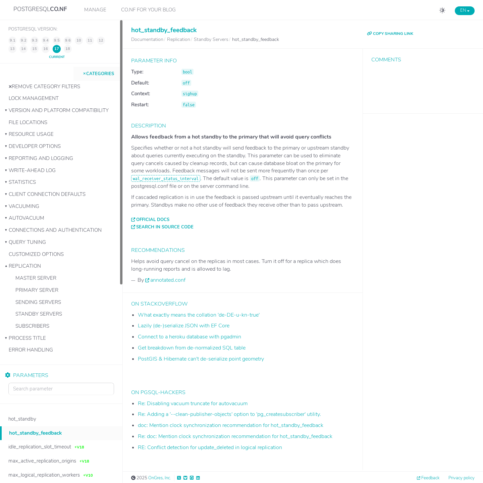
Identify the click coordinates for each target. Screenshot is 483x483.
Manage (95, 9)
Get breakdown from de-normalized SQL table (192, 348)
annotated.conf (167, 280)
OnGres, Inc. (159, 478)
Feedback (430, 478)
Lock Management (34, 98)
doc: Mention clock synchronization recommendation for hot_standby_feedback (230, 425)
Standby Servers (38, 314)
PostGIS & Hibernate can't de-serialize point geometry (201, 359)
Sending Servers (38, 302)
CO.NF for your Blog (148, 9)
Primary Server (36, 290)
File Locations (28, 122)
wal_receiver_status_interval (166, 178)
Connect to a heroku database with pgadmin (189, 336)
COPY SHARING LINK (390, 33)
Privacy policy (461, 478)
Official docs (152, 220)
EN (464, 10)
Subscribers (32, 326)
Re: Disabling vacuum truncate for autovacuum (193, 403)
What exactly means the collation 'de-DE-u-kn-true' (199, 315)
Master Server (35, 278)
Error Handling (31, 349)
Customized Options (36, 254)
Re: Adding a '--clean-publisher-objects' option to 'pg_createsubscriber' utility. (229, 414)
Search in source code (165, 227)
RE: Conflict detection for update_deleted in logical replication (210, 447)
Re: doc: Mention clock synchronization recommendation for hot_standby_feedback (235, 436)
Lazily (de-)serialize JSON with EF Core (183, 325)
